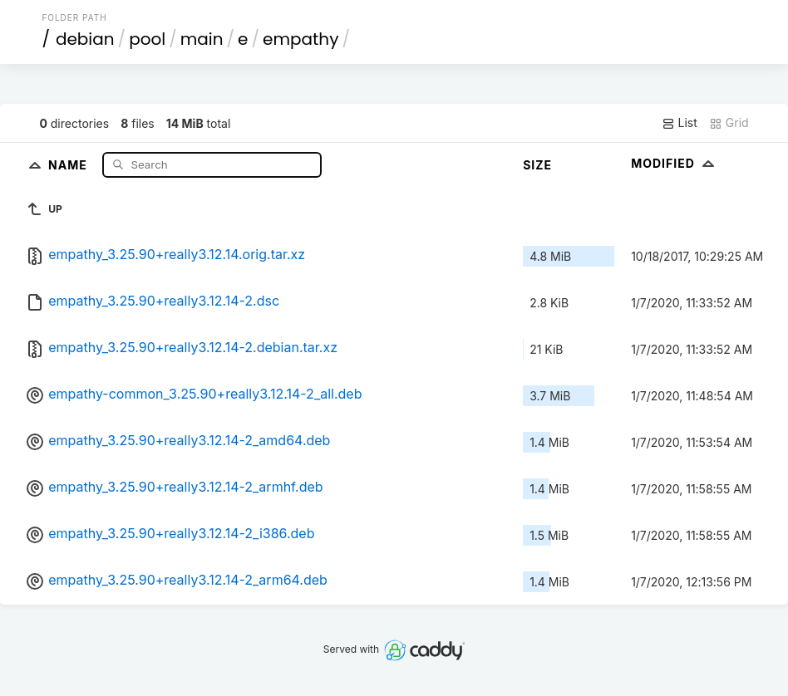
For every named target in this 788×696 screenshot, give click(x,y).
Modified (674, 163)
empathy (300, 39)
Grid (729, 122)
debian (85, 39)
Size (537, 165)
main (202, 39)
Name (69, 164)
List (679, 122)
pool (147, 39)
